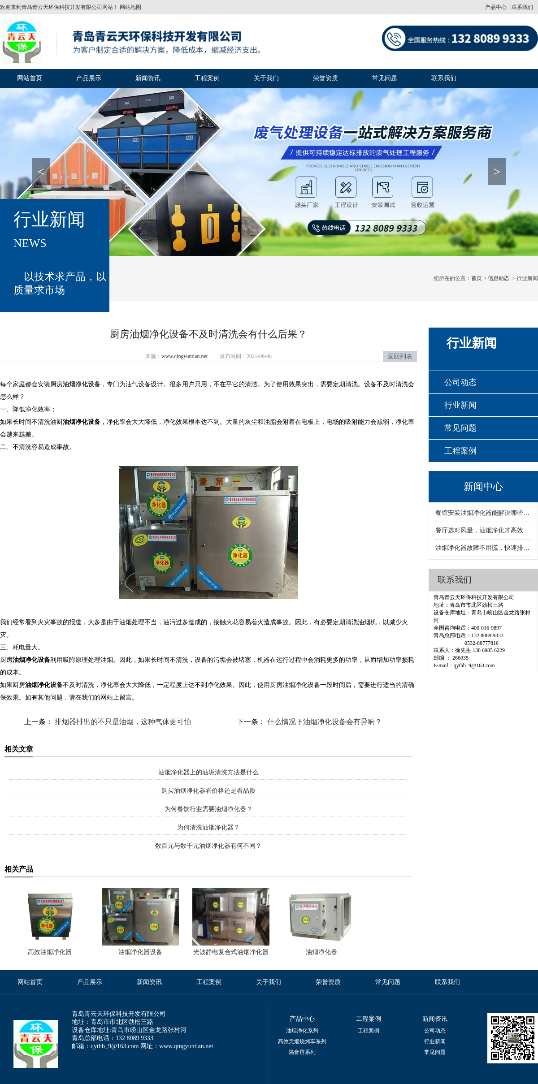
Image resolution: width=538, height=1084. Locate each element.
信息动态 (498, 278)
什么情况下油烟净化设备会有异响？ (323, 722)
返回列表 (399, 356)
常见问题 (384, 78)
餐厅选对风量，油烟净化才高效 (479, 530)
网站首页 (29, 78)
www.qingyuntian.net (184, 356)
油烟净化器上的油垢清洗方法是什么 (208, 772)
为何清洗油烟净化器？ (208, 827)
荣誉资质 (325, 78)
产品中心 (496, 7)
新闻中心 (483, 486)
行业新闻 (460, 405)
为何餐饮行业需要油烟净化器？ (208, 809)
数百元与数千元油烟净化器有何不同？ (208, 845)
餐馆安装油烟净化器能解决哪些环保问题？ (483, 513)
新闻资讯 (148, 78)
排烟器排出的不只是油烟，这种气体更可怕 (122, 722)
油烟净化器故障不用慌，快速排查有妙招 (483, 547)
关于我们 (266, 78)
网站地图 (129, 7)
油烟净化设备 (81, 384)
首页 (476, 278)
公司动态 (460, 382)
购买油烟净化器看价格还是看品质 (208, 790)
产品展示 (88, 78)
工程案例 (207, 78)
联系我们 (522, 7)
